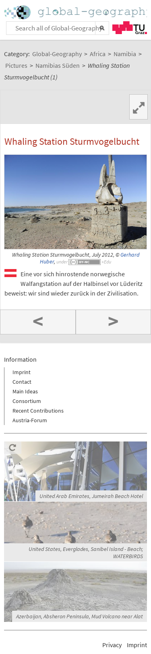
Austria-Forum (29, 420)
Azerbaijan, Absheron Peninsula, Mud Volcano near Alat (79, 616)
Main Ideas (25, 391)
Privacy (112, 645)
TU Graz (129, 27)
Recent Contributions (38, 410)
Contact (21, 381)
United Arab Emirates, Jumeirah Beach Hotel (91, 496)
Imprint (21, 372)
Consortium (26, 401)
